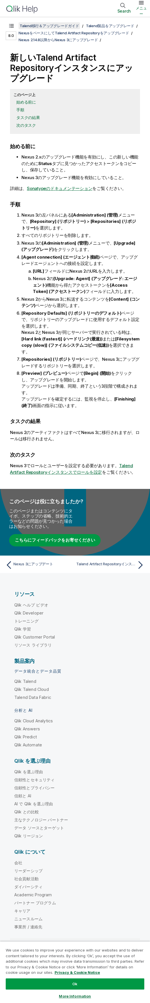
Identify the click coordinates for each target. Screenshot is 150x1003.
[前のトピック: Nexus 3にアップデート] (39, 565)
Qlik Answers (27, 728)
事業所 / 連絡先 (28, 926)
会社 (18, 862)
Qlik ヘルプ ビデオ (31, 604)
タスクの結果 (28, 117)
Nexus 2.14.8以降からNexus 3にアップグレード (58, 39)
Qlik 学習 (22, 629)
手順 (20, 109)
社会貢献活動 (26, 878)
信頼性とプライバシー (34, 787)
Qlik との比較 (26, 811)
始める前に (26, 102)
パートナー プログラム (35, 902)
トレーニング (26, 621)
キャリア (22, 910)
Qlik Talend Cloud (31, 689)
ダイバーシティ (28, 886)
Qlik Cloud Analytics (33, 720)
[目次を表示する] (11, 25)
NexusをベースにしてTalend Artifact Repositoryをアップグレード (74, 33)
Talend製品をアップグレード (110, 25)
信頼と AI (22, 795)
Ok (74, 984)
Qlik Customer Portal (34, 637)
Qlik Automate (28, 744)
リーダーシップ (28, 870)
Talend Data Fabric (32, 697)
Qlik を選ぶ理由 (28, 771)
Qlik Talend (25, 681)
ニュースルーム (28, 918)
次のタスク (26, 125)
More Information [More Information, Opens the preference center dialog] (75, 996)
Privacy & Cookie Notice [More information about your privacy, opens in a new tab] (77, 972)
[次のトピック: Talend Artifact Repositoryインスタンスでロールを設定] (111, 565)
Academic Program (33, 894)
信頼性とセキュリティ (34, 779)
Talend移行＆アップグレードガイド (49, 25)
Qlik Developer (28, 612)
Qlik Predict (25, 736)
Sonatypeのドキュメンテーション (59, 188)
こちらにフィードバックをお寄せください (55, 540)
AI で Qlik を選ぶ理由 (33, 803)
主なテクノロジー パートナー (41, 819)
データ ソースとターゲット (39, 827)
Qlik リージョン (28, 835)
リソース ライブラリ (33, 645)
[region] (75, 972)
